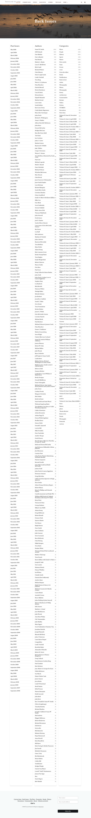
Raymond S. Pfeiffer (45, 145)
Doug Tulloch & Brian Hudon (45, 272)
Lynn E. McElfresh (45, 64)
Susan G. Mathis (45, 120)
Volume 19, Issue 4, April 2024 (69, 226)
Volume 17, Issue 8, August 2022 (69, 204)
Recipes (69, 100)
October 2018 (14, 315)
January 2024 (14, 131)
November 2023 (15, 137)
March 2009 (14, 650)
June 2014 (13, 466)
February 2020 (15, 268)
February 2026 (15, 58)
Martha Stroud (45, 100)
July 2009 (13, 638)
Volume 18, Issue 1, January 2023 (69, 293)
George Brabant (45, 505)
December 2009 (15, 623)
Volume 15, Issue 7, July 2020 (69, 268)
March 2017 (14, 370)
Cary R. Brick (45, 92)
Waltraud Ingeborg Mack (45, 404)
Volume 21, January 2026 (69, 314)
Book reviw (69, 414)
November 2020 (15, 242)
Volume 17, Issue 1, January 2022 (69, 274)
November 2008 (15, 661)
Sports (69, 57)
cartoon (69, 424)
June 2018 (13, 326)
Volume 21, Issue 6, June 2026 (69, 319)
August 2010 (14, 600)
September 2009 (15, 632)
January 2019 (14, 306)
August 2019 (14, 285)
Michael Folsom (45, 169)
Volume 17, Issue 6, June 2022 (69, 279)
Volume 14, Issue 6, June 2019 (69, 330)
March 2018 (14, 335)
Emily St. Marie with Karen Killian (45, 197)
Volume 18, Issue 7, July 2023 (69, 357)
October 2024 (14, 105)
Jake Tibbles (45, 148)
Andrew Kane (45, 580)
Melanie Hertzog (45, 733)
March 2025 (14, 90)
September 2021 (15, 213)
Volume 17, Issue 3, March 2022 (69, 162)
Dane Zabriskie (45, 167)
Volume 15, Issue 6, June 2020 (69, 144)
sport (69, 396)
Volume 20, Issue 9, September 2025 (69, 373)
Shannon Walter (45, 289)
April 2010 (14, 612)
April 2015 (13, 437)
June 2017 (13, 361)
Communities (69, 97)
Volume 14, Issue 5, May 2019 (69, 250)
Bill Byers (45, 743)
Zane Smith (45, 528)
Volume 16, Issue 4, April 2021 (69, 124)
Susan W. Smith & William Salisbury (45, 340)
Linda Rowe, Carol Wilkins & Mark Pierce (45, 374)
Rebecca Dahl (45, 368)
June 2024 (13, 116)
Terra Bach (45, 546)
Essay (69, 64)
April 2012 (13, 542)
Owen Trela (45, 753)
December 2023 (15, 134)
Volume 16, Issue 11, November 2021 (69, 159)
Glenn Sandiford (45, 195)
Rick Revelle (45, 286)
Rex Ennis (45, 229)
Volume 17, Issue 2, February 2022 (69, 277)
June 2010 (13, 606)
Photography (69, 85)
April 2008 (14, 676)
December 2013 (15, 484)
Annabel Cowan (45, 595)
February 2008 (15, 682)
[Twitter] (33, 803)
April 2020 (14, 262)
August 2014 (14, 460)
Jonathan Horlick (45, 629)
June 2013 (13, 501)
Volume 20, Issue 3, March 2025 (69, 305)
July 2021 (13, 218)
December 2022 (15, 169)
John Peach (45, 115)
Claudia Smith (45, 575)
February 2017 (14, 373)
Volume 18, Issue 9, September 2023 (69, 214)
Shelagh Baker (45, 291)
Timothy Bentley (45, 706)
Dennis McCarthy (45, 128)
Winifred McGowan (45, 172)
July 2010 (13, 603)
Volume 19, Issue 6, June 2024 (69, 172)
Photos (69, 87)
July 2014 (13, 463)
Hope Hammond (45, 736)
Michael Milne (45, 348)
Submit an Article (43, 801)
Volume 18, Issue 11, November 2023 (69, 360)
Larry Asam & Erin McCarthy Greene (45, 226)
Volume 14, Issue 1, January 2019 (69, 324)
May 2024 (13, 119)
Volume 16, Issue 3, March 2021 (69, 121)
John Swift (45, 275)
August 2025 (14, 76)
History (69, 54)
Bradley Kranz (45, 420)
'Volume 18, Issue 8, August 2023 (69, 167)
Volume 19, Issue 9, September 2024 (69, 366)
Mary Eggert (45, 624)
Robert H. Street (45, 652)
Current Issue (27, 2)
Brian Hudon (45, 758)
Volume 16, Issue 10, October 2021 (69, 126)
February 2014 (15, 478)
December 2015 (15, 414)
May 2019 (13, 294)
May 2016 (13, 399)
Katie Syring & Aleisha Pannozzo (45, 746)
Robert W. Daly (45, 346)
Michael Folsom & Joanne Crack (45, 324)
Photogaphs (69, 419)
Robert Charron (45, 262)
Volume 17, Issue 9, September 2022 (69, 283)
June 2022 (13, 186)
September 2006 (15, 691)
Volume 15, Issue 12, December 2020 (69, 150)
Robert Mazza (45, 487)
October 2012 (14, 524)
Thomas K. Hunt (45, 502)
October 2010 (14, 594)
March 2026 (14, 55)
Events (35, 2)
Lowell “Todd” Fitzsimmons (45, 771)
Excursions (69, 110)
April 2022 (14, 192)
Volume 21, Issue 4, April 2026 (69, 316)
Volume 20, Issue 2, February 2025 (69, 175)
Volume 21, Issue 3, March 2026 (69, 245)
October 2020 (14, 245)
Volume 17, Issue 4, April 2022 (69, 164)
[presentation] (68, 807)
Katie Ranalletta (45, 741)
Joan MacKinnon (45, 611)
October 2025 (14, 70)
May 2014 (13, 469)
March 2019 (14, 300)
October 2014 (14, 454)
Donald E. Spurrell (45, 425)
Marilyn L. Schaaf (45, 609)
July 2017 (13, 358)
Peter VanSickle (45, 433)
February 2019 (15, 303)
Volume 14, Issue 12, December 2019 (69, 260)
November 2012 (15, 521)
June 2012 (13, 536)
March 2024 (14, 125)
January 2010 (14, 621)
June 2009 (14, 641)
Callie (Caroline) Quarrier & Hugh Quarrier (45, 479)
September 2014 (15, 457)
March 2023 (14, 160)
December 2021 (15, 204)
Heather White (45, 548)
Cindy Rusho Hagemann (45, 110)
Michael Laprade (45, 162)
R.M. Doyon (45, 606)
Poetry (69, 92)
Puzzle (69, 416)
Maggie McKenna (45, 718)
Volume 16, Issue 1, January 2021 (69, 193)
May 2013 (13, 504)
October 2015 (14, 419)
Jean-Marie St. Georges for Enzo (45, 668)
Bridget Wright (45, 766)
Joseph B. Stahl (45, 562)
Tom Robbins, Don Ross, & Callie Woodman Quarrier (45, 407)
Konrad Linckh (45, 462)
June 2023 (13, 151)
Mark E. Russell (45, 164)
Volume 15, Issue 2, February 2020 (69, 266)
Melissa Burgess (45, 582)
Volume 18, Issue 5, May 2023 (69, 354)
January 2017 (14, 376)
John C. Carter (45, 140)
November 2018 (15, 312)
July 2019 (13, 288)
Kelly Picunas (45, 689)
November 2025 (15, 67)
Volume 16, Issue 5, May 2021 (69, 348)
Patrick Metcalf (45, 87)
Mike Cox (45, 200)
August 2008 (14, 670)
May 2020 (13, 259)
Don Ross (45, 267)
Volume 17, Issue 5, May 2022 (69, 201)
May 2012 (13, 539)
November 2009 (15, 626)
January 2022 (14, 201)
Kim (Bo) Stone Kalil (45, 133)
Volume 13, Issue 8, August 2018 (69, 343)
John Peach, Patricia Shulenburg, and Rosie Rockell (45, 456)
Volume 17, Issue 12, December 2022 (69, 290)
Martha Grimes (45, 143)
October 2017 (14, 350)
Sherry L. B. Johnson (45, 82)
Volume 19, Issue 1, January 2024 (69, 221)
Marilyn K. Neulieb (45, 237)
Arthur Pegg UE (45, 415)
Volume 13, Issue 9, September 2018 (69, 340)
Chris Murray (45, 72)
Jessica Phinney (45, 343)
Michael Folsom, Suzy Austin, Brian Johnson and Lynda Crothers (45, 386)
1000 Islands (45, 52)
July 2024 (13, 113)
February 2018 (15, 338)
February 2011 (14, 583)
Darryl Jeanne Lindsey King (45, 661)
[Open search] (81, 2)
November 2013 (15, 486)
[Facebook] (31, 803)
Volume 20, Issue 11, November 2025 (69, 240)
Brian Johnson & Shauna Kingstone (45, 655)
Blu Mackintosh (45, 756)
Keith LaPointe (45, 399)
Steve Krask (45, 304)
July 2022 (13, 183)
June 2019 (13, 291)
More (65, 2)
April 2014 (14, 472)
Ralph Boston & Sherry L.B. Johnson (45, 585)
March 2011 (14, 580)
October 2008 (14, 664)
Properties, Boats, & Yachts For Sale (69, 379)
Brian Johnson (45, 95)
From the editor (69, 72)
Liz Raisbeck (45, 283)
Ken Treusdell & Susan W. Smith (45, 701)
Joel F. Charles (45, 220)
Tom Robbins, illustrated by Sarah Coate (45, 156)
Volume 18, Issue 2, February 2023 (69, 131)
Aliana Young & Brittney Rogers (45, 485)
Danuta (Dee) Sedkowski (45, 577)
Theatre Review (69, 411)
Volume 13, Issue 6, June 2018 (69, 393)
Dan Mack (45, 202)
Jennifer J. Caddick (45, 299)
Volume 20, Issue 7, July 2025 (69, 134)
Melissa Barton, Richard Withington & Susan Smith (45, 361)
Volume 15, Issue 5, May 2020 (69, 345)
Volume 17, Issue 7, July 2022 (69, 129)
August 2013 (14, 495)
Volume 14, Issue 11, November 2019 (69, 256)
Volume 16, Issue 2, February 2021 (69, 196)
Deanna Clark (45, 518)
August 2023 (14, 145)
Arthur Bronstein (45, 413)
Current (69, 321)
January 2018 (14, 341)
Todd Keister (45, 763)
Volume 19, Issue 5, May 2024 (69, 229)
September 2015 (15, 422)
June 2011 (13, 571)
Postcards (69, 421)
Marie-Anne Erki (45, 210)
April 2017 (13, 367)
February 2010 (15, 618)
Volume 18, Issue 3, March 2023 (69, 209)
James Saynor (45, 679)
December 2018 (15, 309)
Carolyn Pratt (45, 453)
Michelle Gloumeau (45, 751)
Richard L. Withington (45, 118)
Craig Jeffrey (45, 642)
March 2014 (14, 475)
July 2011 (13, 568)
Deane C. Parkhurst (45, 329)
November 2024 (15, 102)
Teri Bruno (45, 523)
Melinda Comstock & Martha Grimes (45, 589)
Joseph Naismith (45, 632)
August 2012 (14, 530)
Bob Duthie (45, 396)
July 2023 (13, 148)
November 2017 (15, 347)
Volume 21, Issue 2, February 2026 (69, 243)
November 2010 (15, 591)
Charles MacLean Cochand (45, 337)
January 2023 (14, 166)
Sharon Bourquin (45, 691)
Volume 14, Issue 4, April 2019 (69, 248)
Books (69, 74)
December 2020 (15, 239)
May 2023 (13, 154)
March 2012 (14, 545)
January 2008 (14, 685)
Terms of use (41, 806)
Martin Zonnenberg (45, 332)
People (69, 52)
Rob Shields (45, 781)
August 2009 (14, 635)
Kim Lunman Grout (45, 252)
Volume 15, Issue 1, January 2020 (69, 263)
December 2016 (15, 379)
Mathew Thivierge (45, 554)
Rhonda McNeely (45, 634)
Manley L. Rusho (45, 62)
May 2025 (13, 84)
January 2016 (14, 411)
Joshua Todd (45, 468)
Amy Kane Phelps (45, 616)
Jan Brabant (45, 296)
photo (69, 408)
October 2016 (14, 384)
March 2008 (14, 679)
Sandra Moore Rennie (45, 223)
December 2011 (15, 554)
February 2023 (15, 163)
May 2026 (13, 49)
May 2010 (13, 609)
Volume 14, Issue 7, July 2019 (69, 181)
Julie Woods (45, 351)
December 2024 (15, 99)
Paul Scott (45, 270)
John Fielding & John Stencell (45, 600)
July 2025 (13, 78)
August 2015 (14, 425)
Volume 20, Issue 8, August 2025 (69, 237)
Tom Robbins (45, 244)
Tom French (45, 557)
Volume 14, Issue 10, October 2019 (69, 253)
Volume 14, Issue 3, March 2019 (69, 142)
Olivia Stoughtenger (45, 704)
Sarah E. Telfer (45, 301)
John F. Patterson (45, 637)
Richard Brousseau (45, 723)
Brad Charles (45, 686)
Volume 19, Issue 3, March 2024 (69, 224)
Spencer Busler (45, 520)
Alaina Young (45, 510)
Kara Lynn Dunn (45, 107)
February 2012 (15, 548)
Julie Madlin (45, 622)
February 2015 (15, 443)
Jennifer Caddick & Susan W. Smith (45, 712)
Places (69, 49)
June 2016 (13, 396)
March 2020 (14, 265)
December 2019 (15, 274)
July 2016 (13, 393)
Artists (69, 82)
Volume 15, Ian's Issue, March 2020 (69, 401)
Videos (69, 102)
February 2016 (15, 408)
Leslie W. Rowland (45, 684)
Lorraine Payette (45, 316)
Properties (39, 799)
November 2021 (15, 207)
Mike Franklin (45, 430)
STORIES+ (50, 2)
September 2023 (15, 143)
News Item (69, 112)
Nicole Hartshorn (45, 90)
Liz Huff (45, 232)
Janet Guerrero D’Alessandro (45, 180)
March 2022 (14, 195)
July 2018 (13, 323)
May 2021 (13, 224)
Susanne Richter (45, 371)
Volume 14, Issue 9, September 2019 (69, 336)
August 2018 (14, 320)
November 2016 (15, 382)
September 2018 (15, 317)
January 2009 (14, 656)
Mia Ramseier (45, 730)
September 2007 (15, 688)
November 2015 (15, 417)
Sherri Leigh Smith (45, 74)
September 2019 (15, 282)
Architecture (69, 95)
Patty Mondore (45, 85)
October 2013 (14, 489)
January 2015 (14, 446)
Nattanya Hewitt (45, 567)
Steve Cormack (45, 535)
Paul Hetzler (45, 59)
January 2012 (14, 551)
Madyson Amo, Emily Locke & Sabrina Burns (45, 365)
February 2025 (15, 93)
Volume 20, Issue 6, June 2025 (69, 178)
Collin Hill (45, 761)
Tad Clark (45, 135)
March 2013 (14, 510)
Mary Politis (45, 247)
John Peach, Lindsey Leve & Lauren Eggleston (45, 278)
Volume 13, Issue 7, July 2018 (69, 391)
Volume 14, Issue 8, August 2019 (69, 333)
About (35, 801)
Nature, (69, 406)
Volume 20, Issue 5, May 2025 (69, 234)
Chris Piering (45, 540)
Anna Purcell (45, 738)
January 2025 (14, 96)
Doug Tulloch (45, 658)
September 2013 (15, 492)
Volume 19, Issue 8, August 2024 (69, 298)
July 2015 (13, 428)
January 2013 (14, 516)
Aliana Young (45, 249)
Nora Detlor (45, 482)
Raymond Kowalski (45, 242)
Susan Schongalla (45, 382)
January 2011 (14, 586)
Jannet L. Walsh (45, 311)
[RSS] (34, 803)
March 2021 (14, 230)
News (69, 403)
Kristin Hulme (45, 309)
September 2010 (15, 597)
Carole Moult (45, 592)
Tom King (45, 80)
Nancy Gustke (45, 265)
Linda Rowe (45, 358)
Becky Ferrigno (45, 377)
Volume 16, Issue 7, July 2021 (69, 153)
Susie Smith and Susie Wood (45, 401)
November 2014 (15, 452)
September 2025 (15, 73)
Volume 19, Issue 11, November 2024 (69, 302)
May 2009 (13, 644)
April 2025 (14, 87)
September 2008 (15, 667)
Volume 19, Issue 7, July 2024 (69, 296)
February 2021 (15, 233)
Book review (69, 80)
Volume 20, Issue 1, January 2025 (69, 369)
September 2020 (15, 247)
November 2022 (15, 172)
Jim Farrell (45, 748)
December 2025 (15, 64)
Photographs (69, 90)
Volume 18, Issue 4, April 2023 (69, 211)
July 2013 (13, 498)
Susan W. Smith (45, 49)
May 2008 (13, 673)
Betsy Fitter (45, 500)
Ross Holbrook (45, 538)
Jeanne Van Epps (45, 773)
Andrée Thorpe (45, 435)
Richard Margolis (45, 187)
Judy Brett (45, 699)
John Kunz (45, 125)
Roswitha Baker (45, 647)
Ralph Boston (45, 525)
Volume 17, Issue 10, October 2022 (69, 206)
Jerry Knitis (45, 681)
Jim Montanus (45, 451)
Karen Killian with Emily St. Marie (45, 559)
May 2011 (13, 574)
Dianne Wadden (45, 570)
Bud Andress (45, 715)
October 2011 (14, 559)
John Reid (45, 696)
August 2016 (14, 390)
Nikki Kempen (45, 543)
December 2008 (15, 658)
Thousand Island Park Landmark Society (45, 551)
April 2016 (14, 402)
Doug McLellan (45, 476)
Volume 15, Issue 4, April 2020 (69, 119)
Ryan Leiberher (45, 353)
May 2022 (13, 189)
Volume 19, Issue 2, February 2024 (69, 363)
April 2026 (14, 52)
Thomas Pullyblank (45, 213)
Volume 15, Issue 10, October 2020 (69, 187)
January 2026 (14, 61)
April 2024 (14, 122)
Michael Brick (45, 319)
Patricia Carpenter (45, 459)
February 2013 (15, 513)
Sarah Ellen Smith (45, 190)
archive (69, 398)
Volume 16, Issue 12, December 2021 (69, 351)
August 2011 (14, 565)
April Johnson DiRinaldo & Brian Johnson (45, 448)
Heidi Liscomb (45, 694)
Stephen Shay (45, 281)
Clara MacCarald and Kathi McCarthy (45, 465)
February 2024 (15, 128)
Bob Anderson (45, 234)
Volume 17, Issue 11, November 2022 (69, 287)
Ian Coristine (45, 138)
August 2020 (14, 250)
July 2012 (13, 533)
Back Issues (42, 2)
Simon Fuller (45, 423)
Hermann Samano (45, 473)
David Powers (45, 438)
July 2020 (13, 253)
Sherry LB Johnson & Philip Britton (45, 603)
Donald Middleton (45, 380)
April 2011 (13, 577)
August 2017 (14, 355)
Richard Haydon (45, 709)
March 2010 (14, 615)
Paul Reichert (45, 322)
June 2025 (13, 81)
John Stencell (45, 215)
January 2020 (14, 271)
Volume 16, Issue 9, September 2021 (69, 271)
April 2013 (13, 507)
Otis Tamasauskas (45, 619)
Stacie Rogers (45, 779)
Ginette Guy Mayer (45, 768)
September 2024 (15, 108)
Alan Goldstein (45, 530)
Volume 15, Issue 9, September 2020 (69, 184)
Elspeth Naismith (45, 97)
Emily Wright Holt (45, 259)
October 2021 (14, 210)
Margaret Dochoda (45, 394)
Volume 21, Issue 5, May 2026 (69, 137)
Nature (69, 59)
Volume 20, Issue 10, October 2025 (69, 376)
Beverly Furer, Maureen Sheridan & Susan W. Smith (45, 441)
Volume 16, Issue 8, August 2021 (69, 156)
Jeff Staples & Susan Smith (45, 356)
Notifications (69, 77)
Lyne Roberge (45, 185)
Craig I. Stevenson (45, 150)
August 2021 (14, 215)
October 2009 (15, 629)
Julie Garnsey (45, 533)
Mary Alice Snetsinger (45, 112)
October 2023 (14, 140)
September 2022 (15, 178)
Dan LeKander (45, 57)
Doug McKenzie (45, 513)
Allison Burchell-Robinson (45, 123)
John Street (45, 389)
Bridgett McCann (45, 130)
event (69, 69)
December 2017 (15, 344)
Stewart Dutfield (45, 207)
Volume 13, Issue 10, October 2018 (69, 382)
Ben (45, 776)
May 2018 (13, 329)
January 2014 (14, 481)
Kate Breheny (45, 666)
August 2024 (14, 111)
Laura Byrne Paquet (45, 639)
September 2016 (15, 387)
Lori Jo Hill (45, 428)
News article (69, 62)
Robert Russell (45, 515)
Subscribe (68, 811)
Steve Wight (45, 334)
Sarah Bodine (45, 105)
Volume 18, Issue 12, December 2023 (69, 218)
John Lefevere (45, 239)
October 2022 (14, 175)
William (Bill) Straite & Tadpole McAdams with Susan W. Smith (45, 497)
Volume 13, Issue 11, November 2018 (69, 327)
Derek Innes (45, 218)
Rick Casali (45, 67)
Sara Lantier (45, 565)
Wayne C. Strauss (45, 153)
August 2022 (14, 180)
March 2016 (14, 405)
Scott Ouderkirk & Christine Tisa (45, 627)
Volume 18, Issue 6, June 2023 (69, 384)
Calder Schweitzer (45, 410)
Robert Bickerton (45, 720)
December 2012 (15, 519)
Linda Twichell (45, 77)
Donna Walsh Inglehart (45, 418)
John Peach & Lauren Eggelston (45, 471)
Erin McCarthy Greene (45, 314)
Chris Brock (45, 177)
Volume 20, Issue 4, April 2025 (69, 307)
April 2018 (13, 332)
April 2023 (14, 157)
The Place (58, 2)
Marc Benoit (45, 175)
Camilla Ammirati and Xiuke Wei (45, 494)
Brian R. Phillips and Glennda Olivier (45, 491)
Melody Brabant (45, 294)
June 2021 (13, 221)
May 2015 (13, 434)
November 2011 (15, 556)
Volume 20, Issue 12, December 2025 (69, 311)
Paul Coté (45, 159)
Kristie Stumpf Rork (45, 254)
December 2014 (15, 449)
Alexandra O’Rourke (45, 649)
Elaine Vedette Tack (45, 676)
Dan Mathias (45, 54)
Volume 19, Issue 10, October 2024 (69, 231)
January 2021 (14, 236)
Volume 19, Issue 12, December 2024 (69, 388)
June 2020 (13, 256)
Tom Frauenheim (45, 306)
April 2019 (14, 297)
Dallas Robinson (45, 671)
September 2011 (15, 562)
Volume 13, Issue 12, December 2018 (69, 116)
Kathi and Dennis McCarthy (45, 444)
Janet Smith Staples (45, 182)
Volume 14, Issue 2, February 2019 (69, 139)
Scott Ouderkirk (45, 205)
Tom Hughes (45, 257)
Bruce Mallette (45, 597)
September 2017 (15, 352)
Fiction (69, 105)
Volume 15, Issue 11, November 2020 (69, 190)
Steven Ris (45, 728)
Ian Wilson (45, 572)
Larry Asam (45, 102)
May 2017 (13, 364)
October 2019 (14, 280)
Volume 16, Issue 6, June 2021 (69, 199)
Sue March (45, 673)
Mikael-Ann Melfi (45, 508)
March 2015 (14, 440)
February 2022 (15, 198)
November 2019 (15, 277)
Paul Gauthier (45, 663)
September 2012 (15, 527)
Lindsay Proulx (45, 391)
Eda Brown (45, 725)
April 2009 (14, 647)
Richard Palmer (45, 69)
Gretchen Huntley (45, 192)
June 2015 (13, 431)
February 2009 (15, 653)
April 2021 (13, 227)
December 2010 (15, 589)
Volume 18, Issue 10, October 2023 (69, 169)
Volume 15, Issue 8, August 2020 (69, 147)
